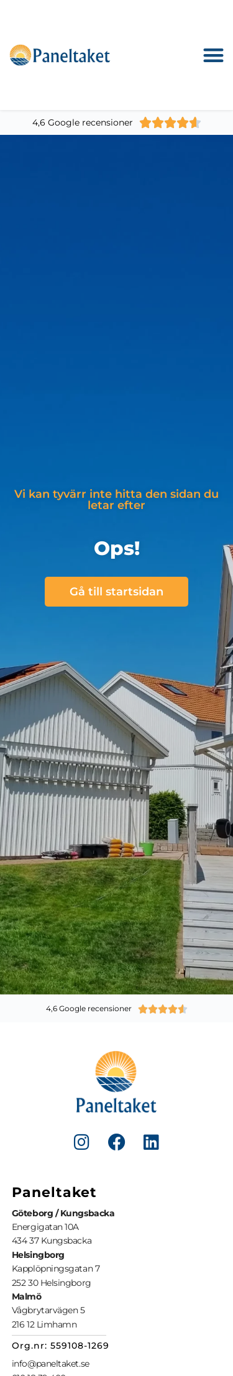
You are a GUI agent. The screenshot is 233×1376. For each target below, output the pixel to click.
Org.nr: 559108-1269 (60, 1345)
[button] (214, 55)
